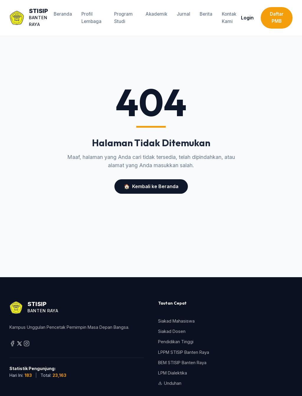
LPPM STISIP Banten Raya (183, 352)
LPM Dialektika (172, 372)
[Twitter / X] (20, 344)
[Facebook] (13, 344)
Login (247, 18)
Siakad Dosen (172, 331)
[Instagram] (26, 344)
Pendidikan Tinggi (175, 341)
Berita (206, 14)
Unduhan (169, 383)
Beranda (63, 14)
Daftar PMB (276, 17)
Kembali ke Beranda (151, 186)
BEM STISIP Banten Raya (182, 362)
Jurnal (183, 14)
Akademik (156, 14)
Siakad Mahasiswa (176, 320)
